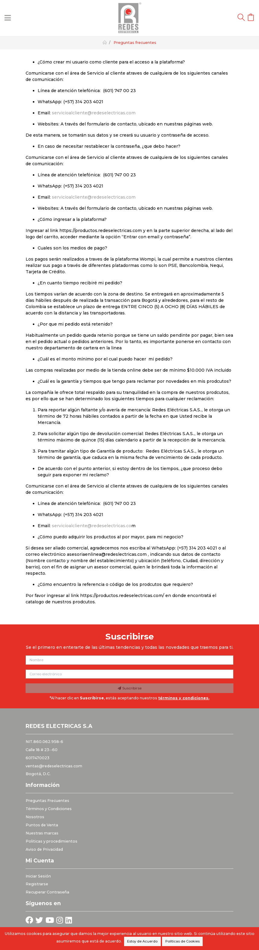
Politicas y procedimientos (51, 841)
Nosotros (35, 817)
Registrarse (37, 884)
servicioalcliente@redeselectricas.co (91, 525)
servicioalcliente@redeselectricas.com (94, 113)
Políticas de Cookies (182, 941)
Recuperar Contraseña (47, 892)
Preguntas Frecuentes (47, 800)
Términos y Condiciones (49, 808)
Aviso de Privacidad (44, 849)
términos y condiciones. (183, 698)
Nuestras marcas (42, 833)
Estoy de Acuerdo (142, 941)
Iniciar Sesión (38, 876)
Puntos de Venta (42, 825)
